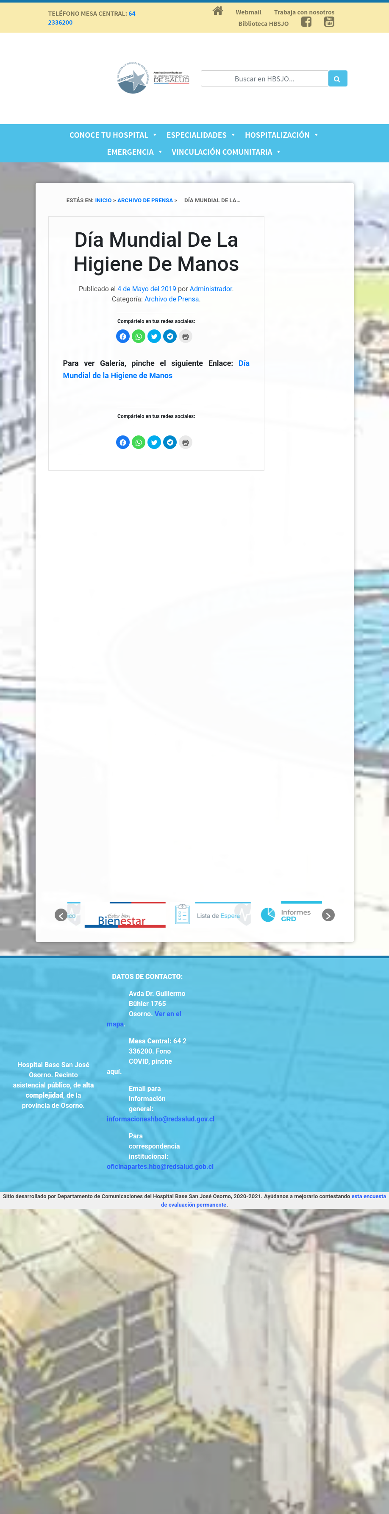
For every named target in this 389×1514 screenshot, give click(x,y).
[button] (61, 915)
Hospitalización (282, 134)
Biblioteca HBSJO (264, 23)
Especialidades (201, 134)
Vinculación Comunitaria (227, 151)
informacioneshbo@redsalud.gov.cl (160, 1119)
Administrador (211, 289)
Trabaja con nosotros (304, 12)
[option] (109, 915)
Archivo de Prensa (171, 299)
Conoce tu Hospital (113, 134)
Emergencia (135, 151)
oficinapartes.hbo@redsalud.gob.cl (160, 1167)
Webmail (248, 12)
